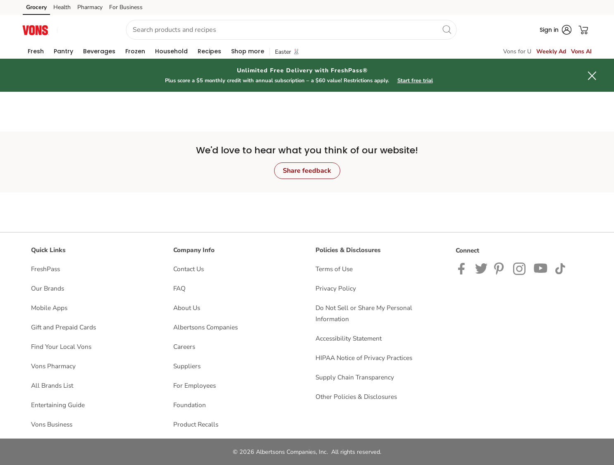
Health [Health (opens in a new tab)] (62, 7)
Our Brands (47, 288)
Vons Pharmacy (53, 366)
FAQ (179, 288)
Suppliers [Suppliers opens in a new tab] (187, 366)
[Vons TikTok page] (560, 268)
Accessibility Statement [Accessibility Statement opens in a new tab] (348, 338)
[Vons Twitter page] (481, 268)
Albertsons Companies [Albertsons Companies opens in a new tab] (205, 327)
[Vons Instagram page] (520, 268)
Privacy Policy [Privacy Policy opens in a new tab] (335, 288)
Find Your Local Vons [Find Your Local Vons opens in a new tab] (61, 346)
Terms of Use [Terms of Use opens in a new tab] (334, 269)
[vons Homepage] (36, 29)
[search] (446, 29)
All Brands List (52, 385)
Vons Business (51, 424)
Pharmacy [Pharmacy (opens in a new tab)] (90, 7)
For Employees (194, 385)
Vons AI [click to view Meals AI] (581, 51)
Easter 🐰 (287, 52)
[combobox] (291, 30)
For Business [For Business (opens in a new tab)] (126, 7)
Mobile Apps (49, 307)
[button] (83, 29)
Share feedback (307, 170)
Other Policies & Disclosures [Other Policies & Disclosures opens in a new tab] (356, 396)
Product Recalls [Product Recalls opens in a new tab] (195, 424)
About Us (186, 307)
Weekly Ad (551, 51)
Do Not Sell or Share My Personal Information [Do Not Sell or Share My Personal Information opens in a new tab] (363, 313)
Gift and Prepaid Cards (63, 327)
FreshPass (45, 269)
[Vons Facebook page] (463, 268)
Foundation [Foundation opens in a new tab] (189, 405)
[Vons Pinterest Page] (500, 268)
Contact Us (188, 269)
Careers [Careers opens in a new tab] (184, 346)
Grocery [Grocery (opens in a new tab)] (36, 7)
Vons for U (517, 51)
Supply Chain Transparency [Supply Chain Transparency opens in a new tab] (354, 377)
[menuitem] (36, 51)
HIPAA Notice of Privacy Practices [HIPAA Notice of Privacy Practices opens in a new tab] (363, 357)
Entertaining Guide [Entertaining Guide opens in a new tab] (58, 405)
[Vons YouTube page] (540, 268)
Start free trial (415, 80)
